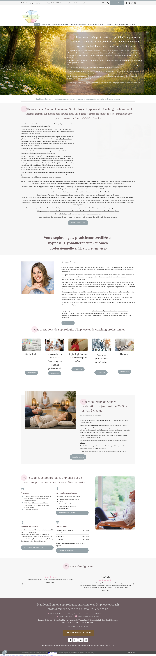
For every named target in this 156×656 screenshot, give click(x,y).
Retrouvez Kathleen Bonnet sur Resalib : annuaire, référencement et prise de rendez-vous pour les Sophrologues (26, 655)
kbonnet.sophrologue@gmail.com (89, 616)
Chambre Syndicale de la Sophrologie (84, 652)
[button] (78, 633)
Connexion (131, 652)
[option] (105, 583)
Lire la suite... (50, 582)
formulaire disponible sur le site (96, 217)
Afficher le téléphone (31, 510)
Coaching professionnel (69, 292)
